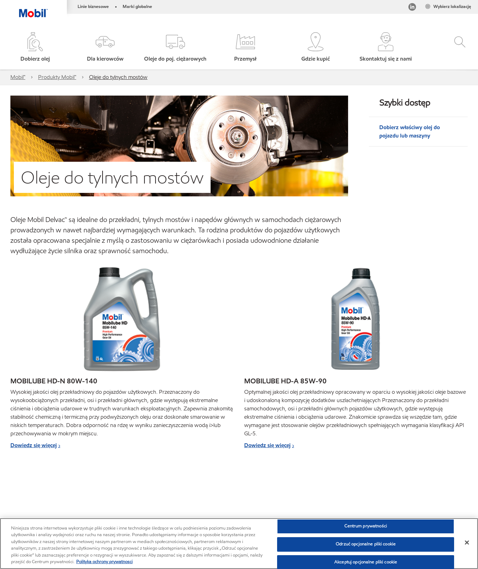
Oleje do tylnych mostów (118, 77)
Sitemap (20, 493)
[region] (239, 543)
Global (48, 493)
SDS (186, 507)
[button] (105, 47)
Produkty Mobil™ (57, 77)
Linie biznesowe (93, 6)
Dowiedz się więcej (33, 445)
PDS (164, 507)
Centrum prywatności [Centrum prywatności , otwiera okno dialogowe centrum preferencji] (365, 526)
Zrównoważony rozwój (122, 507)
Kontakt (76, 493)
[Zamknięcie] (467, 542)
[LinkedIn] (412, 8)
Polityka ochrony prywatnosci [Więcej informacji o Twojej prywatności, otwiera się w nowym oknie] (104, 562)
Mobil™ (17, 77)
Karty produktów (116, 493)
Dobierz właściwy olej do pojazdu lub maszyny (409, 131)
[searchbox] (392, 494)
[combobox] (399, 494)
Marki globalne (137, 6)
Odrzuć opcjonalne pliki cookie (366, 544)
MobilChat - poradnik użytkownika (48, 507)
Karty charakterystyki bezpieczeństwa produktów (199, 493)
